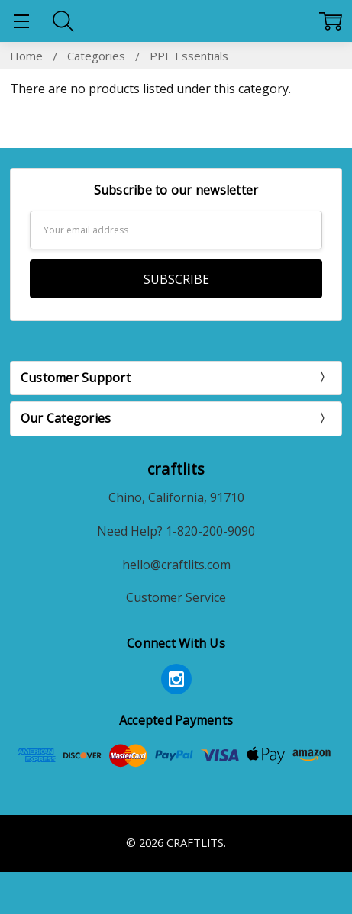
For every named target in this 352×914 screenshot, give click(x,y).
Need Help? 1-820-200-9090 (176, 531)
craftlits (176, 469)
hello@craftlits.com (176, 564)
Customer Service (176, 597)
